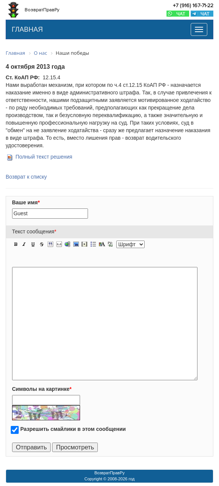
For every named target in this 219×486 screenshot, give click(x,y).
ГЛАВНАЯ (27, 29)
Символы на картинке (42, 389)
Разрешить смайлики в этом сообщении (73, 429)
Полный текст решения (43, 157)
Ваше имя (26, 202)
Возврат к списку (26, 177)
